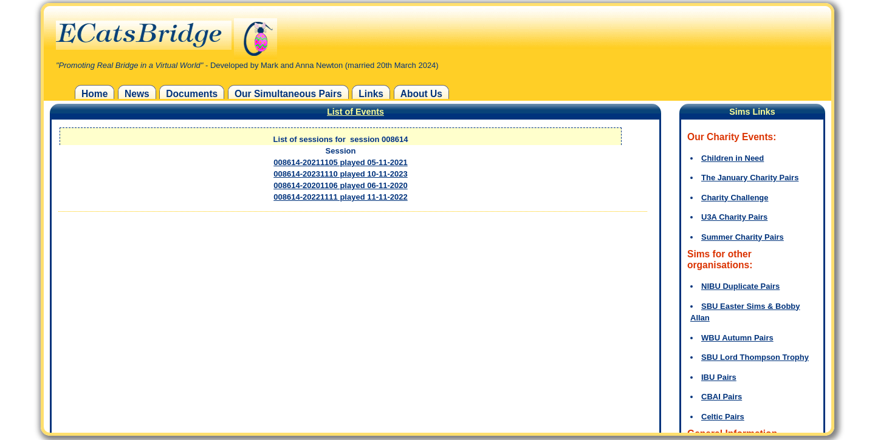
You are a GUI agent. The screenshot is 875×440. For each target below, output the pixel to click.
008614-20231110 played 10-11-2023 (340, 173)
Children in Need (732, 158)
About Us (421, 94)
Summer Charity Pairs (742, 237)
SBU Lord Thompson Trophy (755, 357)
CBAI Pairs (721, 396)
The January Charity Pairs (749, 177)
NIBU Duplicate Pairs (740, 286)
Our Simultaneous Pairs (288, 94)
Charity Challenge (735, 197)
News (137, 94)
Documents (192, 94)
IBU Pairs (718, 377)
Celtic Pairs (722, 416)
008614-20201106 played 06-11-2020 (340, 185)
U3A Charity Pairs (734, 217)
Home (94, 94)
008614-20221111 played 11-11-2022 (340, 196)
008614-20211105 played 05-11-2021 (340, 162)
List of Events (355, 112)
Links (371, 94)
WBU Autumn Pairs (737, 337)
